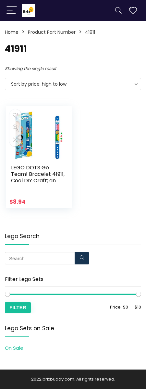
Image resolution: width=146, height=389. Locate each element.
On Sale (14, 348)
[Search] (118, 10)
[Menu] (11, 10)
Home (11, 32)
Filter (17, 307)
